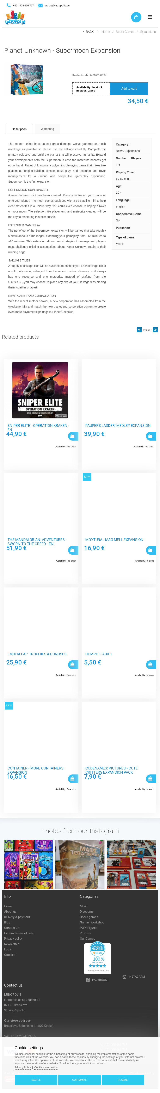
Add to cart (129, 88)
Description (21, 129)
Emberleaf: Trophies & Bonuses (37, 654)
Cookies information (48, 1066)
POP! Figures (88, 928)
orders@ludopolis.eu (57, 5)
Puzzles (85, 933)
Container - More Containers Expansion (35, 770)
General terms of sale (19, 933)
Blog (7, 922)
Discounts (87, 911)
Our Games (87, 938)
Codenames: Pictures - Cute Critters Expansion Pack (111, 770)
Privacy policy (13, 938)
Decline (122, 1079)
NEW (83, 906)
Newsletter (11, 944)
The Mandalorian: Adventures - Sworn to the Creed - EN (37, 542)
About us (10, 911)
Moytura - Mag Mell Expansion (114, 540)
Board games (125, 31)
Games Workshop (92, 922)
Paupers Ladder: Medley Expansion (118, 426)
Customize (79, 1079)
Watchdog (53, 129)
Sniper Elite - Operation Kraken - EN (38, 428)
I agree (37, 1079)
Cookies (9, 955)
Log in (8, 949)
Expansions (148, 31)
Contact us (11, 928)
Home (106, 31)
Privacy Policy (24, 1066)
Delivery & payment (17, 917)
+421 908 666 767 (23, 5)
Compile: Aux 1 (98, 654)
